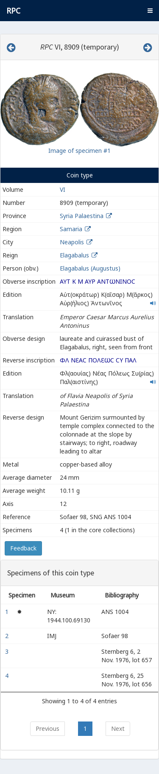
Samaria (71, 229)
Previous (47, 728)
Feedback (23, 548)
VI (62, 189)
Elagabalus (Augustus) (90, 268)
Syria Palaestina (81, 216)
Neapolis (72, 242)
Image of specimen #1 (79, 151)
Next (118, 728)
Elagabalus (74, 255)
